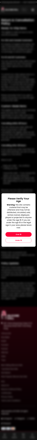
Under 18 (18, 240)
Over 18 (18, 234)
